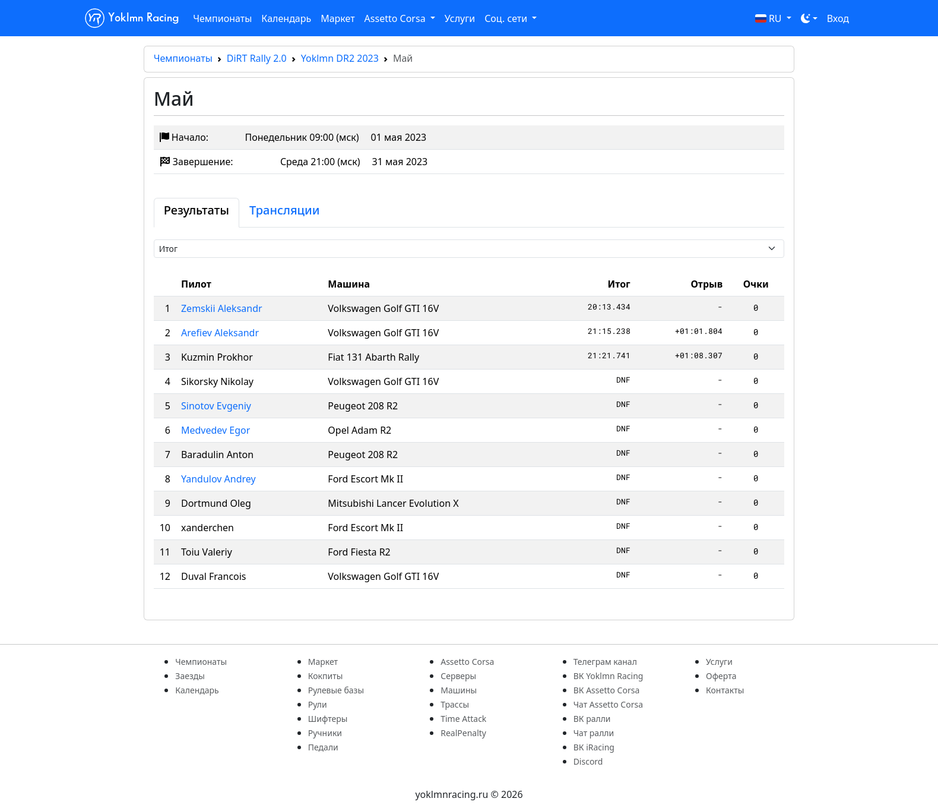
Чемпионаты (222, 18)
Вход (838, 18)
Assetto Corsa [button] (396, 18)
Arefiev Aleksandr (220, 332)
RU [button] (769, 18)
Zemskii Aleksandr (221, 308)
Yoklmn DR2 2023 (340, 58)
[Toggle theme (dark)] (809, 18)
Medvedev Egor (215, 430)
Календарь (286, 18)
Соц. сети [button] (507, 18)
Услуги (460, 18)
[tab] (196, 213)
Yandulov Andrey (218, 478)
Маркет (337, 18)
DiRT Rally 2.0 (257, 58)
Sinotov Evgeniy (216, 405)
